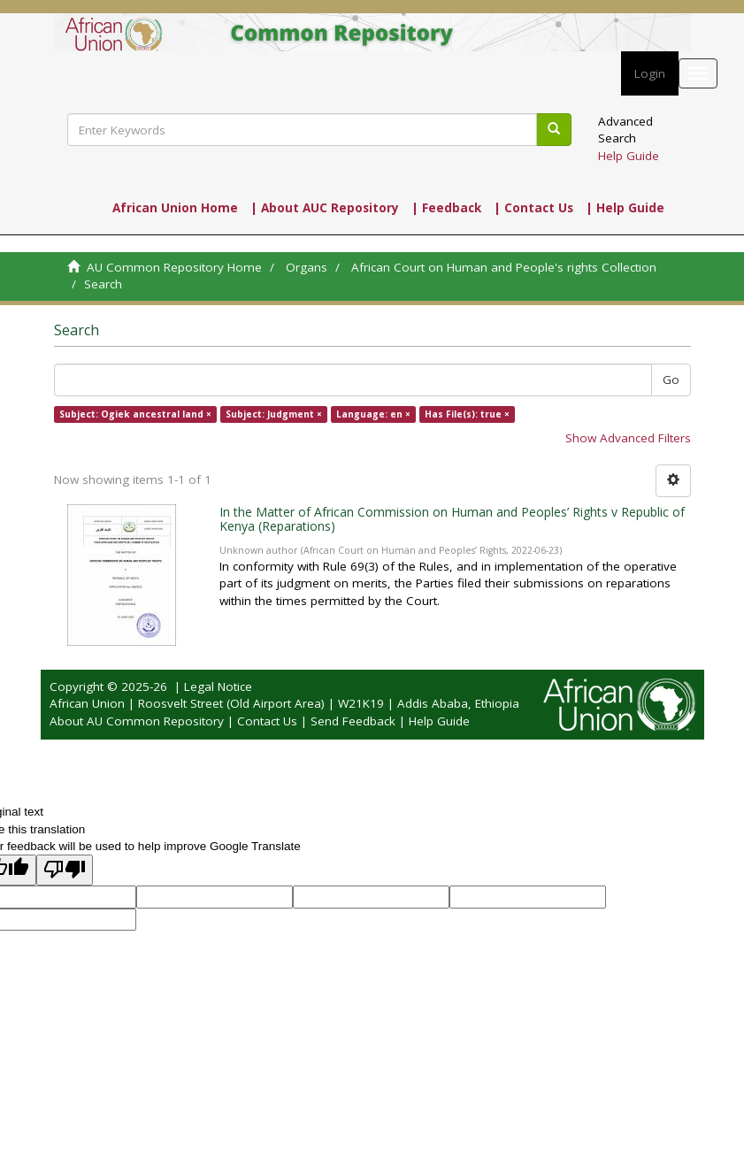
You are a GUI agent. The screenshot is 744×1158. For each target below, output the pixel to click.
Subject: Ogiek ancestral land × (135, 414)
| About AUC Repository (324, 208)
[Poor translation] (64, 870)
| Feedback (446, 208)
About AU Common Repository (137, 721)
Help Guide (628, 156)
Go (671, 379)
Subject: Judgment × (274, 414)
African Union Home (175, 208)
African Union (87, 703)
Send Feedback (353, 721)
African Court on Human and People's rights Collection (503, 267)
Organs (306, 267)
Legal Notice (218, 686)
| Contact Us (533, 208)
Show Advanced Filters (628, 438)
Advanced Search (625, 129)
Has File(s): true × (467, 414)
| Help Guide (625, 208)
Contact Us (267, 721)
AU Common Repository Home (174, 267)
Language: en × (373, 414)
